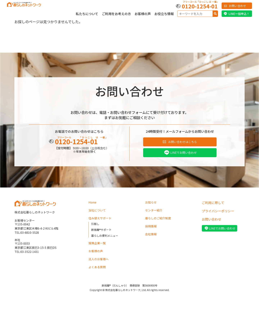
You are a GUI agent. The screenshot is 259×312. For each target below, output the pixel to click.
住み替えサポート (101, 220)
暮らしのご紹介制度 (159, 220)
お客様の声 (143, 13)
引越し (95, 226)
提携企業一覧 (98, 246)
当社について (98, 212)
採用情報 (151, 229)
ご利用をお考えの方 (116, 13)
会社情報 (151, 237)
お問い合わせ (237, 6)
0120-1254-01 (200, 6)
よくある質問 (98, 271)
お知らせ (151, 204)
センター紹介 (155, 212)
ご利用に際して (213, 204)
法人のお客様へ (99, 262)
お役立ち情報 (164, 13)
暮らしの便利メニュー (105, 238)
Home (93, 204)
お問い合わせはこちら (182, 142)
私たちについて (87, 13)
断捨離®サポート (102, 232)
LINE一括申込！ (238, 13)
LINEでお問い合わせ (183, 153)
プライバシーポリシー (218, 212)
